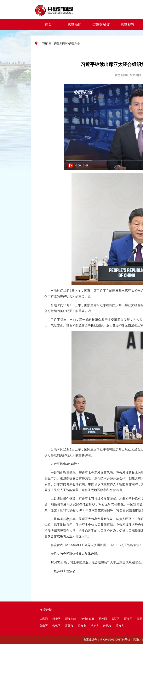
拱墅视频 (127, 24)
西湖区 (128, 618)
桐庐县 (95, 625)
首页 (48, 24)
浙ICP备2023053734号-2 (115, 639)
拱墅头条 (74, 43)
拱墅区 (115, 618)
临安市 (82, 625)
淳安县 (120, 625)
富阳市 (69, 625)
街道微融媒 (101, 24)
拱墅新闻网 (61, 43)
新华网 (56, 618)
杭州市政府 (87, 618)
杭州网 (103, 618)
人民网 (44, 618)
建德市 (107, 625)
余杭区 (56, 625)
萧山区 (44, 625)
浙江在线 (70, 618)
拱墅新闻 (75, 24)
